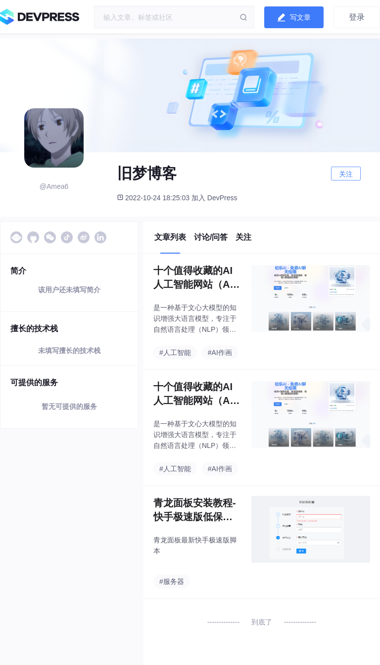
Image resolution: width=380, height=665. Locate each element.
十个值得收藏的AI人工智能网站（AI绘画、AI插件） (193, 278)
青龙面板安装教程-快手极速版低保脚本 (194, 510)
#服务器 (171, 581)
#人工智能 (175, 352)
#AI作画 (220, 352)
